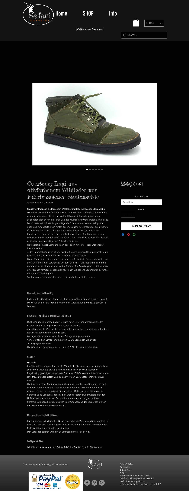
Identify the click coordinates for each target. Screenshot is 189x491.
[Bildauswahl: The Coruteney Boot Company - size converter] (98, 169)
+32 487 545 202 (146, 478)
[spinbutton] (128, 215)
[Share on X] (140, 234)
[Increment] (132, 215)
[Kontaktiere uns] (60, 464)
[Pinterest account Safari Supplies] (94, 483)
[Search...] (143, 35)
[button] (94, 13)
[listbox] (154, 23)
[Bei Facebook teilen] (123, 234)
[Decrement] (123, 215)
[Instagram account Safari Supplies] (102, 483)
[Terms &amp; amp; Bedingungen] (38, 464)
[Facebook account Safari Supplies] (87, 483)
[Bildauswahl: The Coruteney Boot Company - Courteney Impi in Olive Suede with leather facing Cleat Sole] (87, 169)
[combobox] (141, 202)
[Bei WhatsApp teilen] (134, 234)
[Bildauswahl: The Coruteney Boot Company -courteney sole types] (101, 169)
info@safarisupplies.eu (134, 481)
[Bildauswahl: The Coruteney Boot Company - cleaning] (95, 169)
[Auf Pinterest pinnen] (128, 234)
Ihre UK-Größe (141, 196)
